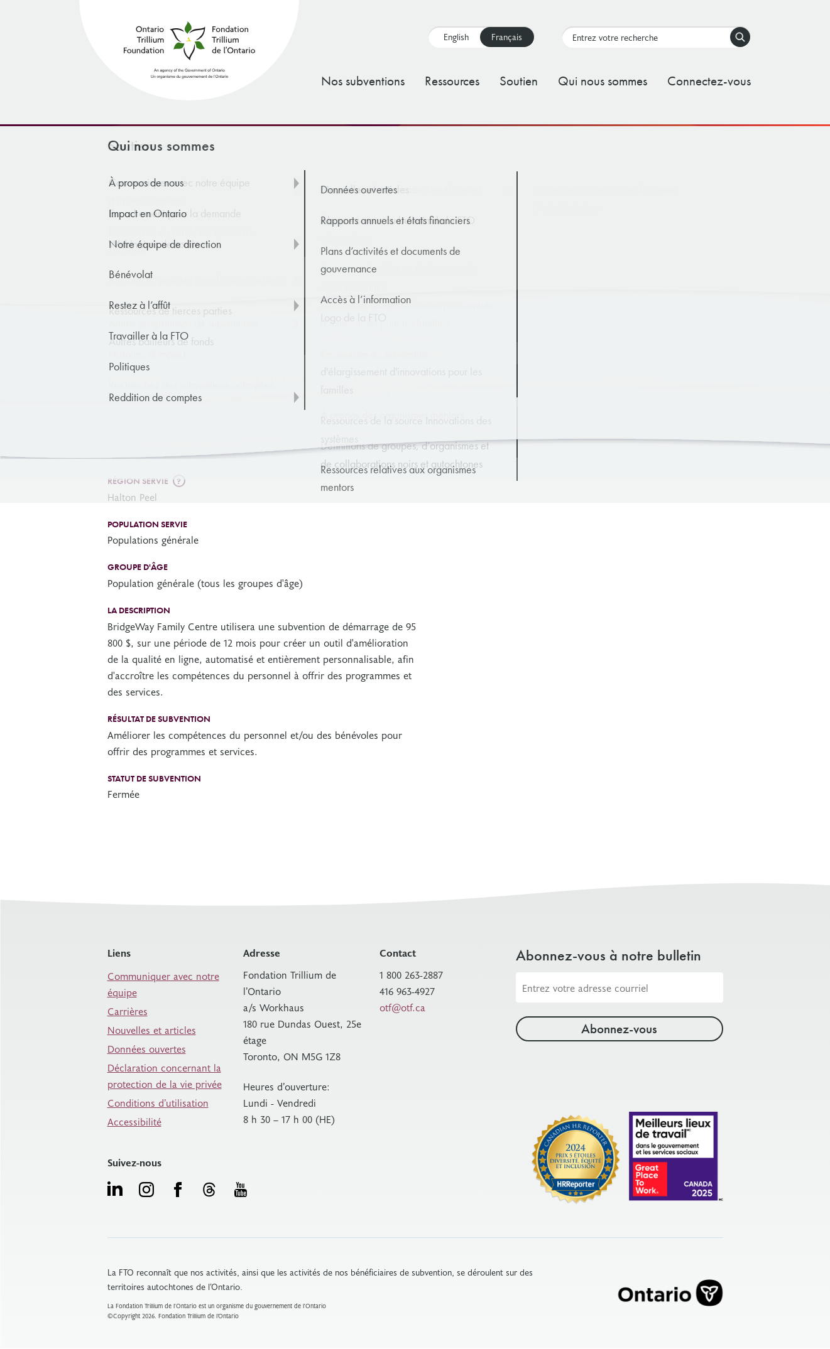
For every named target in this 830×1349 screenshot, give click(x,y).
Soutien (519, 80)
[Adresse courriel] (619, 987)
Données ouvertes (146, 1048)
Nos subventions (363, 80)
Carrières (127, 1011)
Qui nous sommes (602, 80)
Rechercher (737, 37)
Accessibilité (134, 1121)
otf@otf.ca (402, 1007)
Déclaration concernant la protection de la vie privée (164, 1075)
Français (506, 37)
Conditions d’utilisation (158, 1102)
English (456, 37)
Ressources (452, 80)
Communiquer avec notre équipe (163, 984)
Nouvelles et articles (151, 1029)
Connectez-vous (709, 80)
